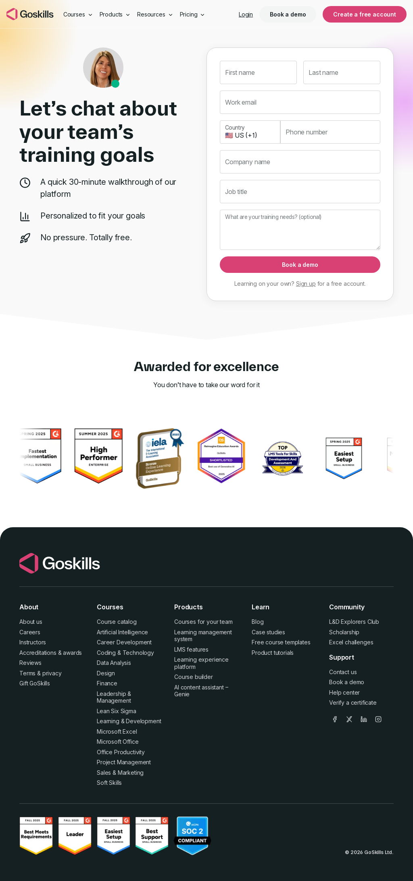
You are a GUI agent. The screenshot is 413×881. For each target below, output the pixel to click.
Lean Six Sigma (116, 711)
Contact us (343, 671)
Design (106, 673)
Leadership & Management (114, 697)
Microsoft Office (117, 741)
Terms (27, 673)
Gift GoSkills (34, 683)
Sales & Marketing (120, 772)
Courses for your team (203, 621)
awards (72, 652)
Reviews (30, 662)
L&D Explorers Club (354, 621)
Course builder (193, 676)
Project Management (124, 762)
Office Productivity (121, 752)
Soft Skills (109, 782)
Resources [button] (155, 14)
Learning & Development (129, 721)
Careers (29, 632)
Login (246, 14)
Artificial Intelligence (122, 632)
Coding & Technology (125, 652)
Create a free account (364, 14)
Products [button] (115, 14)
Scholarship (344, 632)
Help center (344, 692)
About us (30, 621)
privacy (52, 673)
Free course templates (281, 642)
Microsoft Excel (117, 731)
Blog (257, 621)
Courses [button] (78, 14)
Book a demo (288, 14)
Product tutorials (273, 652)
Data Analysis (114, 662)
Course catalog (117, 621)
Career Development (124, 642)
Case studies (268, 632)
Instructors (32, 642)
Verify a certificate (353, 702)
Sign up (306, 283)
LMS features (191, 649)
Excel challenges (351, 642)
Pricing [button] (193, 14)
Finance (107, 683)
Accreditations (37, 652)
